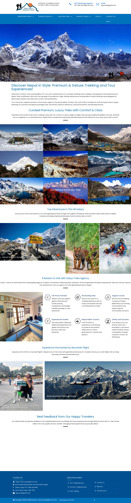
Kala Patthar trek (65, 136)
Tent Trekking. (74, 491)
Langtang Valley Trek (110, 136)
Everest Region (45, 16)
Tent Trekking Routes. (77, 483)
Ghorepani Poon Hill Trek (65, 190)
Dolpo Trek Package (110, 190)
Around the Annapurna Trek (21, 136)
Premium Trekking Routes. (78, 487)
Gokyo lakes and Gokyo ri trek (110, 163)
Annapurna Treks (26, 16)
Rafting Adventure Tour (113, 270)
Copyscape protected (66, 500)
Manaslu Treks (84, 16)
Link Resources (101, 491)
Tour (98, 16)
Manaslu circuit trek (21, 163)
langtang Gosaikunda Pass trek (21, 190)
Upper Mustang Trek (65, 163)
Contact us (100, 482)
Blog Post (100, 487)
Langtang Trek (65, 16)
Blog (108, 21)
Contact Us (110, 16)
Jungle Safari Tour (76, 270)
